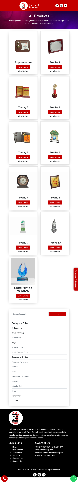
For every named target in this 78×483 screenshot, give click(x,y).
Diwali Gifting (18, 338)
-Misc (14, 396)
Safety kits (16, 401)
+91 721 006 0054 (42, 452)
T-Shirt (15, 406)
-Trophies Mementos (20, 367)
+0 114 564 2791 (57, 452)
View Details (23, 72)
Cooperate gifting (20, 362)
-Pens (14, 377)
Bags (14, 348)
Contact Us (17, 466)
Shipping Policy (18, 464)
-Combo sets (17, 391)
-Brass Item (16, 343)
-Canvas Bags (17, 353)
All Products (17, 333)
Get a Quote (23, 68)
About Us (16, 461)
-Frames (15, 372)
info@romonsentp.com (44, 455)
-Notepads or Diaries (20, 382)
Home (14, 452)
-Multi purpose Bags (20, 357)
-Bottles (15, 386)
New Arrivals (17, 455)
